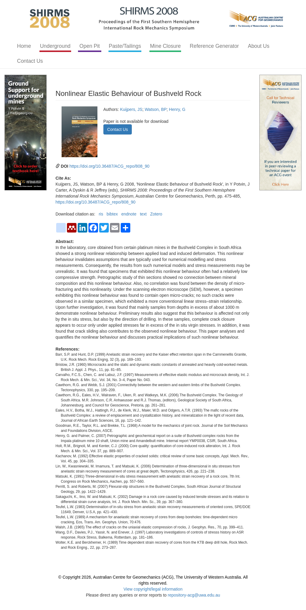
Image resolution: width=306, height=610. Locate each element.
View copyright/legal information (152, 589)
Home (24, 46)
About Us (258, 46)
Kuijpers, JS (131, 109)
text (143, 214)
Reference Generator (214, 46)
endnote (129, 214)
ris (101, 214)
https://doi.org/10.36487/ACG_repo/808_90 (109, 166)
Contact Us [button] (117, 129)
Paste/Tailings (125, 46)
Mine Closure (165, 46)
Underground (55, 46)
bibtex (112, 214)
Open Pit (89, 46)
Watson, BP (155, 109)
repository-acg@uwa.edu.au (194, 595)
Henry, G (177, 109)
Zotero (156, 214)
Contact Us (30, 61)
